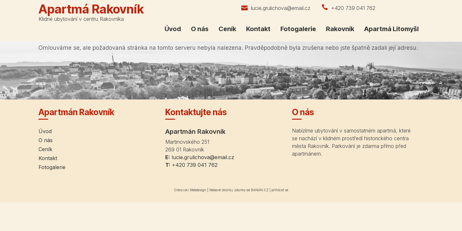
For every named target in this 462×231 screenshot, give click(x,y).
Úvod (173, 29)
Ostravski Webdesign (190, 190)
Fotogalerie (298, 29)
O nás (200, 29)
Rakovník (340, 29)
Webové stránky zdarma (227, 190)
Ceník (227, 29)
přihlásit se (279, 190)
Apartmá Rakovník (91, 9)
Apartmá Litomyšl (391, 29)
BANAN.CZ (260, 190)
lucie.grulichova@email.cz (280, 8)
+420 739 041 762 (353, 8)
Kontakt (258, 29)
